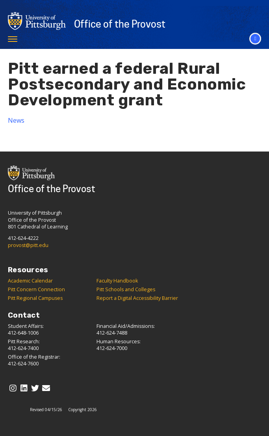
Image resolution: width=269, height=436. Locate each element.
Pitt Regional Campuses (35, 298)
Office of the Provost (119, 24)
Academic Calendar (30, 280)
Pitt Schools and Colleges (125, 289)
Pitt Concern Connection (36, 289)
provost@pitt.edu (28, 245)
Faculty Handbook (117, 280)
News (16, 120)
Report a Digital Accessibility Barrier (137, 298)
